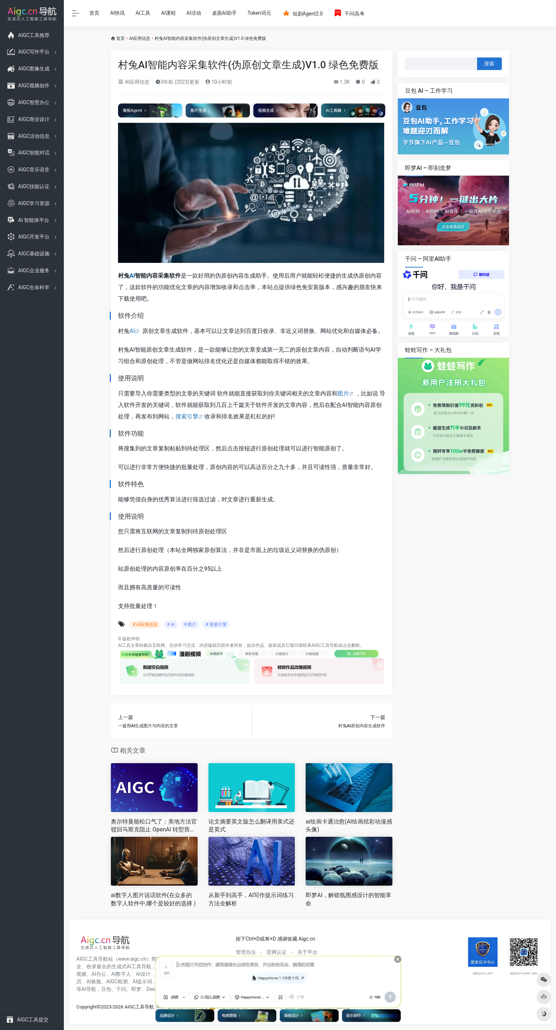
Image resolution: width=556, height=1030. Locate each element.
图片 (343, 393)
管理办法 (246, 952)
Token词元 (259, 13)
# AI (170, 624)
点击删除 (351, 645)
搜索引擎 (186, 416)
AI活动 (194, 13)
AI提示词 (142, 981)
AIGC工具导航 (324, 645)
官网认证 (277, 952)
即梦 (136, 989)
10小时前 (218, 82)
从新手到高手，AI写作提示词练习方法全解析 (251, 899)
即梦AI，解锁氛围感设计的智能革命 (348, 899)
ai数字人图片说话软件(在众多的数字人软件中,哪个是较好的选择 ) (153, 899)
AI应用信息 (139, 38)
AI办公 (98, 974)
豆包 (106, 989)
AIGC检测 (117, 981)
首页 (94, 13)
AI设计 (143, 974)
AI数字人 (121, 974)
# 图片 (190, 624)
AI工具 (143, 13)
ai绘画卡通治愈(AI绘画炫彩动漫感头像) (349, 825)
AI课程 (168, 13)
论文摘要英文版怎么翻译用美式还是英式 (251, 825)
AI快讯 (117, 13)
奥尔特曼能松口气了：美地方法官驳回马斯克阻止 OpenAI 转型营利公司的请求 (154, 826)
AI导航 (88, 989)
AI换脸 (93, 981)
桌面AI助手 (224, 13)
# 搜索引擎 (216, 624)
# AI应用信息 (145, 624)
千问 (121, 989)
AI (132, 275)
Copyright (86, 1007)
